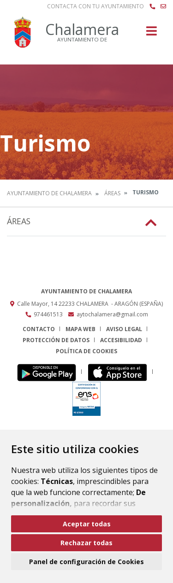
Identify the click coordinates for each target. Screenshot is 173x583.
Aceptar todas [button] (87, 523)
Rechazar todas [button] (86, 542)
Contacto (39, 329)
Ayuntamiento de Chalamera (49, 193)
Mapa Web (80, 329)
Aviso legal (124, 329)
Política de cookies (86, 351)
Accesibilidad (121, 340)
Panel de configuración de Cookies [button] (86, 561)
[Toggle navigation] (151, 34)
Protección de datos (56, 340)
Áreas (112, 193)
